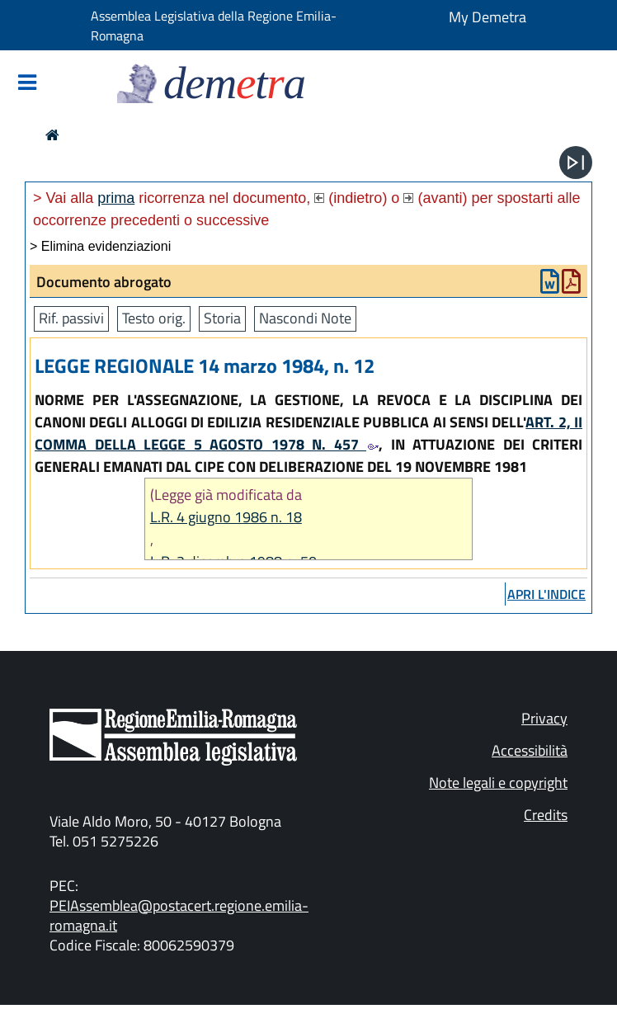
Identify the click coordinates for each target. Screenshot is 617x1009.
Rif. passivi (71, 318)
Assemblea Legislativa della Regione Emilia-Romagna (214, 25)
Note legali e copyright (498, 782)
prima (115, 198)
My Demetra (487, 17)
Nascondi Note (305, 318)
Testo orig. (154, 318)
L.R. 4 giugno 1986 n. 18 (226, 517)
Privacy (544, 718)
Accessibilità (530, 750)
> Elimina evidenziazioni (100, 246)
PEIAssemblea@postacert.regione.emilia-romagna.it (178, 915)
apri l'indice (546, 594)
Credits (546, 815)
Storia (222, 318)
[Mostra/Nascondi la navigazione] (27, 84)
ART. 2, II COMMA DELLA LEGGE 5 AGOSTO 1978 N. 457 (308, 433)
